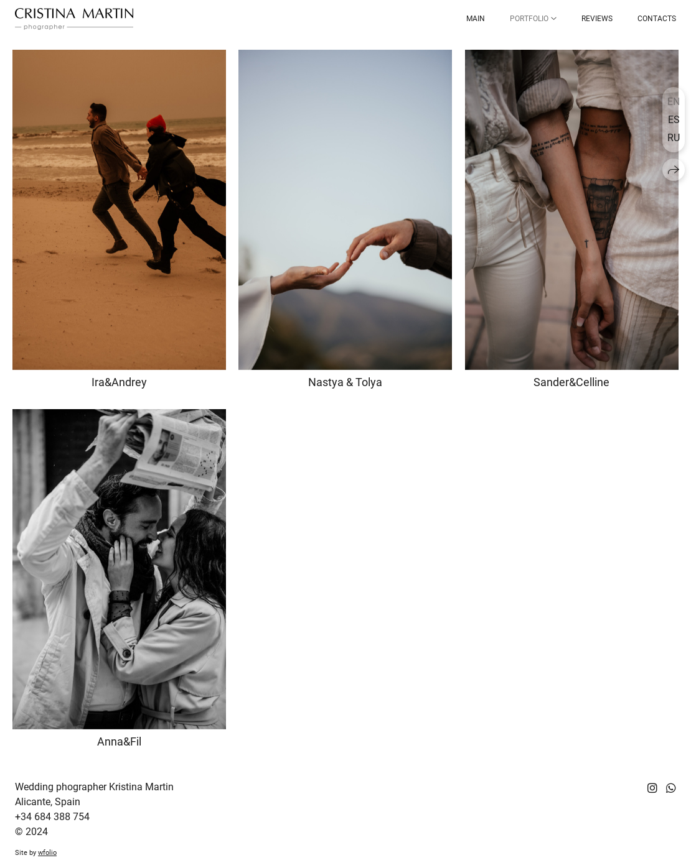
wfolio (47, 853)
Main (475, 18)
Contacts (656, 18)
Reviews (597, 18)
